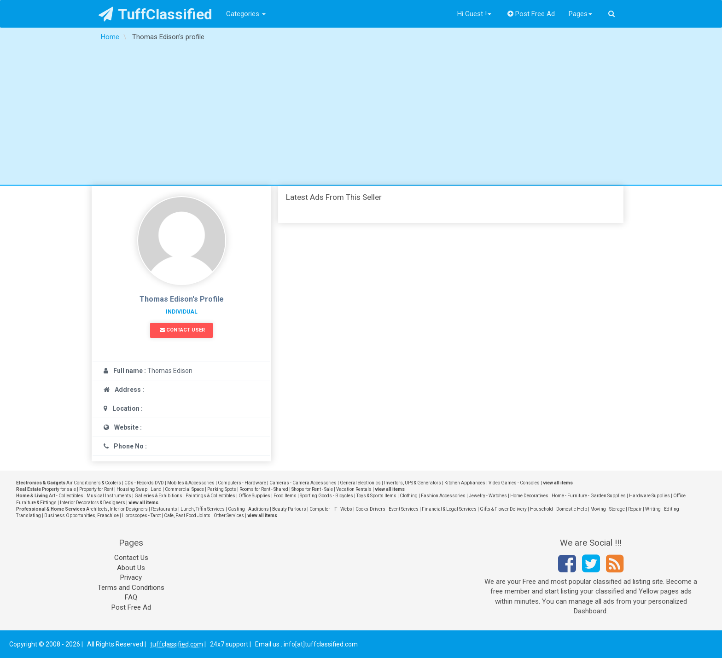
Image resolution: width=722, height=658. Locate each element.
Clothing (409, 495)
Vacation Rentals (354, 489)
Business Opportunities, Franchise (81, 515)
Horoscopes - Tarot (141, 515)
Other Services (229, 515)
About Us (131, 568)
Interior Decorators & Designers (92, 502)
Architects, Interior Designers (117, 509)
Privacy (131, 577)
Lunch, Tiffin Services (202, 509)
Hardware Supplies (649, 495)
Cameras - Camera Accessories (303, 482)
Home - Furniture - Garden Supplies (589, 495)
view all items (558, 482)
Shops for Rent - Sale (312, 489)
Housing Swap (131, 489)
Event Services (404, 509)
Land (156, 489)
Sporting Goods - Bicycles (326, 495)
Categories (246, 14)
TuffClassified (155, 14)
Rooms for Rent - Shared (263, 489)
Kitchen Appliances (464, 482)
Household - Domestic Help (558, 509)
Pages (580, 14)
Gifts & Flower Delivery (503, 509)
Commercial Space (184, 489)
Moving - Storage (607, 509)
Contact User (182, 330)
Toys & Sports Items (376, 495)
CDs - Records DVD (144, 482)
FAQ (131, 597)
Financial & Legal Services (449, 509)
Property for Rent (96, 489)
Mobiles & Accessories (191, 482)
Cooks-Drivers (370, 509)
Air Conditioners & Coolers (93, 482)
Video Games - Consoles (514, 482)
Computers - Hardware (242, 482)
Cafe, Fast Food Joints (187, 515)
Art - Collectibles (66, 495)
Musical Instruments (109, 495)
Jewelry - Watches (488, 495)
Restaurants (164, 509)
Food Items (285, 495)
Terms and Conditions (131, 587)
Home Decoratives (529, 495)
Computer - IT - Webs (330, 509)
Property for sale (59, 489)
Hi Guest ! (474, 14)
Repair (635, 509)
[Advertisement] (361, 115)
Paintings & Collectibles (210, 495)
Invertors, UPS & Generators (412, 482)
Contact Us (131, 557)
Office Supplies (254, 495)
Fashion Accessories (443, 495)
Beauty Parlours (289, 509)
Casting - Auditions (248, 509)
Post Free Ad (531, 14)
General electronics (360, 482)
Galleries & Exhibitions (158, 495)
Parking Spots (221, 489)
